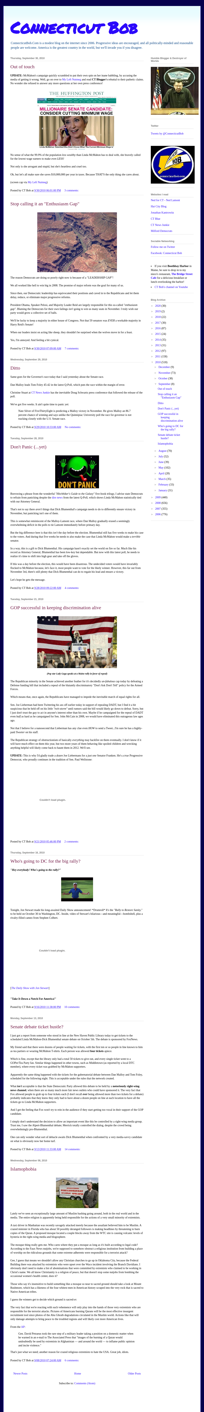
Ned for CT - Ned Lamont (165, 200)
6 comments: (72, 1360)
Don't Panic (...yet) (28, 446)
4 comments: (72, 587)
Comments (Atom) (84, 1383)
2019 (158, 311)
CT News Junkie (40, 392)
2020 (158, 305)
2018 (158, 316)
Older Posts (134, 1373)
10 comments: (72, 1007)
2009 (158, 497)
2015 (158, 333)
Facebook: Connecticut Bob (166, 253)
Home (77, 1373)
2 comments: (71, 841)
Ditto (15, 368)
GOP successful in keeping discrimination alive (55, 607)
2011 (158, 356)
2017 (158, 322)
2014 (158, 339)
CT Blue (155, 218)
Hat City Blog (159, 206)
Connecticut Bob (74, 27)
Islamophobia (23, 1169)
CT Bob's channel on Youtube (171, 287)
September (164, 384)
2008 (158, 502)
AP (23, 1326)
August (162, 450)
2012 (158, 350)
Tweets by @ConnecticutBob (167, 133)
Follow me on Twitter (163, 246)
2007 (158, 508)
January (163, 490)
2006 (158, 514)
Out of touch (22, 66)
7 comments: (72, 348)
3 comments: (71, 190)
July (161, 456)
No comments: (73, 427)
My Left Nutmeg (71, 79)
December (164, 367)
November (164, 372)
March (162, 479)
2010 (158, 362)
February (163, 484)
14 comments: (73, 1149)
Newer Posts (20, 1373)
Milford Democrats (161, 230)
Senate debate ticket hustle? (36, 1026)
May (161, 467)
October (163, 378)
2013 (158, 345)
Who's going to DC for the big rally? (45, 861)
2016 (158, 328)
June (161, 462)
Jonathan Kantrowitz (162, 212)
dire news (57, 497)
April (161, 473)
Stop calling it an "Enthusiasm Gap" (44, 203)
